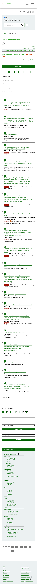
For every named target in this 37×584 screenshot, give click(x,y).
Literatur (5, 33)
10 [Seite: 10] (29, 72)
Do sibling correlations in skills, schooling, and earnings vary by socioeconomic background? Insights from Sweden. (18, 250)
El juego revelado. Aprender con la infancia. (15, 294)
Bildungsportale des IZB (27, 581)
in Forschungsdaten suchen (11, 19)
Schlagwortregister (8, 581)
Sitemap (5, 579)
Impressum (6, 575)
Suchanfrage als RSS (28, 59)
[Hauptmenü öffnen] (29, 4)
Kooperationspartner (26, 571)
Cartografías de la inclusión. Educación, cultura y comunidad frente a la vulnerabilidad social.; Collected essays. (18, 163)
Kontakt (5, 573)
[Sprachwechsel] (22, 12)
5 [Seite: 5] (17, 72)
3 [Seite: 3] (7, 411)
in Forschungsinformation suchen (12, 20)
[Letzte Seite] (34, 72)
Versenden (18, 439)
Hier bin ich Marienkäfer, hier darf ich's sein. (15, 372)
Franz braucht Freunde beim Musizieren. (14, 332)
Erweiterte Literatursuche (19, 50)
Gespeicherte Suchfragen (28, 48)
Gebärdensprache (26, 577)
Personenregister (25, 567)
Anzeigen (4, 408)
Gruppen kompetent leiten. (11, 362)
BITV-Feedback (25, 575)
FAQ (4, 567)
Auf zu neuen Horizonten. (10, 134)
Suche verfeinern (10, 449)
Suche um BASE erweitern (11, 454)
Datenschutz (6, 577)
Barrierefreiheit (25, 573)
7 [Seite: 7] (16, 411)
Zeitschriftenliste (25, 568)
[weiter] (31, 72)
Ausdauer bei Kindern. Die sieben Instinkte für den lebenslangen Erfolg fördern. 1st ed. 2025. (16, 148)
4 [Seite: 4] (15, 72)
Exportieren (18, 429)
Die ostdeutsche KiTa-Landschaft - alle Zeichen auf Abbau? (17, 214)
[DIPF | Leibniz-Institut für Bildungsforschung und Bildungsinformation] (30, 12)
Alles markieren (6, 76)
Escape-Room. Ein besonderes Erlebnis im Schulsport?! (18, 305)
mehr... (5, 477)
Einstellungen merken (8, 80)
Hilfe (4, 568)
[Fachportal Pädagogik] (6, 3)
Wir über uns (6, 571)
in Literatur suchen (9, 17)
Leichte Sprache (26, 579)
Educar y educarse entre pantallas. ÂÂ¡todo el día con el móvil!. (18, 265)
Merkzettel (32, 46)
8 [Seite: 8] (24, 72)
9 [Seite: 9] (26, 72)
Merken (11, 408)
